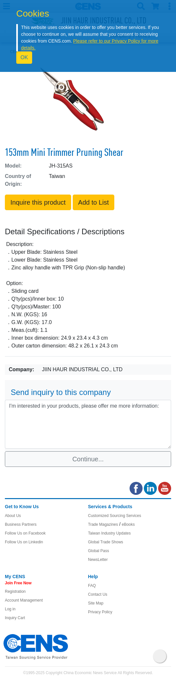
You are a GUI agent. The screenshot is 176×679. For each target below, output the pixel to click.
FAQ (92, 585)
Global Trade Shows (105, 542)
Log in (10, 609)
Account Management (24, 600)
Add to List (93, 202)
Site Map (95, 603)
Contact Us (97, 594)
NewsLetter (98, 559)
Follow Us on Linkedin (24, 542)
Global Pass (98, 551)
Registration (15, 591)
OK (24, 57)
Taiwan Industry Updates (109, 533)
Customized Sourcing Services (114, 515)
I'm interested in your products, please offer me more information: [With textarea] (88, 424)
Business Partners (20, 524)
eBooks (128, 524)
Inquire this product (38, 202)
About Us (13, 515)
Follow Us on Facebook (25, 533)
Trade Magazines (103, 524)
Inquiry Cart (15, 618)
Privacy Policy (100, 612)
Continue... (88, 459)
